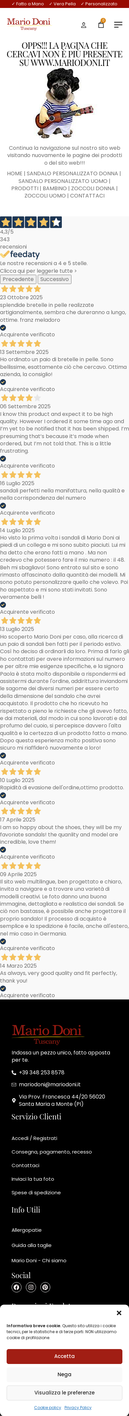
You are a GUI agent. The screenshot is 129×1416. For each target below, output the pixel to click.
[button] (119, 1313)
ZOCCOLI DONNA (93, 188)
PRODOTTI (24, 188)
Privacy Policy (78, 1407)
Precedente (18, 279)
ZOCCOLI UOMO (45, 195)
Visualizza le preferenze (64, 1392)
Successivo (54, 279)
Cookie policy (47, 1407)
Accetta (64, 1356)
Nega (64, 1374)
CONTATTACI (87, 195)
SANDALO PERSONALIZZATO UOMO (63, 181)
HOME (14, 173)
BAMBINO (55, 188)
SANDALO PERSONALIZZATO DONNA (72, 173)
